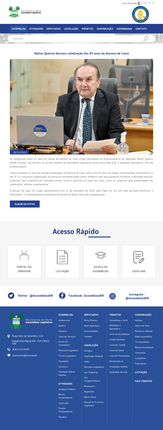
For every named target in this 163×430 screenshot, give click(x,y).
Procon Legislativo (67, 355)
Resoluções (89, 386)
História (62, 325)
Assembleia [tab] (19, 28)
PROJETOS (115, 314)
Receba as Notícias (144, 331)
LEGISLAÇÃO (91, 345)
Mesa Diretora (91, 320)
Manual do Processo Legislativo (93, 404)
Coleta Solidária (117, 339)
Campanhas (140, 358)
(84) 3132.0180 (21, 349)
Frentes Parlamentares (65, 410)
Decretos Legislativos (94, 367)
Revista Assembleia (144, 347)
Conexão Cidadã (117, 345)
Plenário (63, 417)
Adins (86, 361)
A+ (145, 2)
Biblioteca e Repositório (115, 327)
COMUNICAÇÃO (143, 314)
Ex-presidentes (91, 331)
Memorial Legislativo (68, 350)
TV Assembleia (142, 341)
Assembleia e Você (119, 320)
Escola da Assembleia (64, 343)
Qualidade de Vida (118, 372)
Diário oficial (90, 397)
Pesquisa (88, 350)
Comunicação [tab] (105, 28)
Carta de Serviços (67, 336)
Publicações (140, 363)
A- (153, 2)
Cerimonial (140, 352)
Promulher (64, 361)
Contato (141, 28)
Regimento (89, 391)
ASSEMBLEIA (66, 314)
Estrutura (63, 331)
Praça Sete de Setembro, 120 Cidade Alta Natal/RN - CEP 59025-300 (31, 340)
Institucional (64, 320)
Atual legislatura (91, 325)
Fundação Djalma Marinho (67, 373)
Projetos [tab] (87, 28)
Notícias (138, 320)
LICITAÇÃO (141, 372)
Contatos (88, 336)
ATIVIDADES (65, 383)
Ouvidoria (63, 366)
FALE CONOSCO (143, 381)
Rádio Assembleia (143, 336)
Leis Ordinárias (91, 372)
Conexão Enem (117, 350)
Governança (124, 28)
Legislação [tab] (71, 28)
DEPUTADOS (91, 314)
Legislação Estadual (93, 356)
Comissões (64, 403)
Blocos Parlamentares (65, 396)
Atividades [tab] (36, 28)
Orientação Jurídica (119, 366)
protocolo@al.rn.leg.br (25, 355)
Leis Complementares (92, 379)
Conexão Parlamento (120, 355)
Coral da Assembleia (119, 334)
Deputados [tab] (53, 28)
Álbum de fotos (25, 204)
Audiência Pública (67, 389)
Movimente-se (116, 361)
